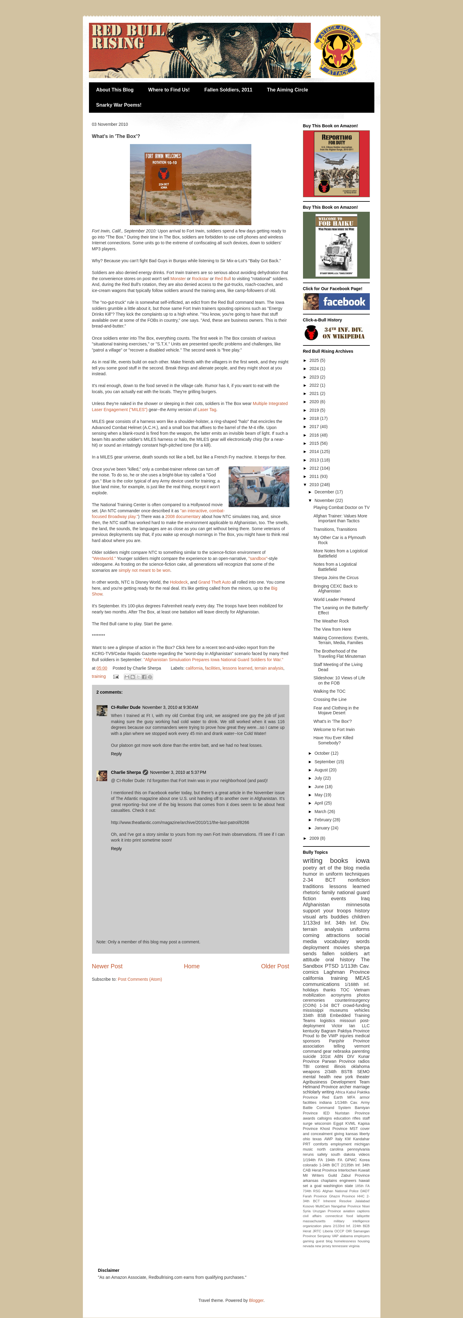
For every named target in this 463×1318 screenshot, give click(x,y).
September (325, 761)
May (319, 794)
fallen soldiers (340, 953)
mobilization (314, 995)
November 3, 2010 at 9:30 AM (170, 707)
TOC (344, 989)
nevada (308, 1246)
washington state (338, 1186)
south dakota (343, 1154)
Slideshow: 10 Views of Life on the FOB (339, 680)
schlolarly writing (318, 1092)
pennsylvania (358, 1149)
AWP (328, 1139)
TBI (306, 1066)
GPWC (351, 1160)
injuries (346, 1035)
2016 (314, 435)
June (320, 786)
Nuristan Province (352, 1113)
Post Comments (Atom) (140, 979)
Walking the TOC (329, 691)
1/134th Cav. (346, 1102)
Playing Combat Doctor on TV (341, 507)
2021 (314, 393)
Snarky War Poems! (119, 105)
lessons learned (237, 668)
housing (363, 1241)
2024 (314, 368)
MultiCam (322, 1206)
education (342, 1118)
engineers (347, 1181)
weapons (311, 1071)
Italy (338, 1139)
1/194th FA (313, 1160)
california (194, 668)
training (99, 676)
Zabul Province (355, 1175)
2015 (314, 443)
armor (365, 1097)
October (323, 753)
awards (309, 1118)
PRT (307, 1144)
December (325, 491)
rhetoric (311, 892)
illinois (340, 1066)
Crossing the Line (329, 699)
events (338, 898)
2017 (314, 426)
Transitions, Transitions (335, 529)
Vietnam (361, 989)
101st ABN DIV (337, 1056)
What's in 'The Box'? (332, 721)
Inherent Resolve (337, 1201)
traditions (313, 886)
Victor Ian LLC (350, 1025)
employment (341, 1144)
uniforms (359, 929)
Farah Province (315, 1196)
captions (363, 1211)
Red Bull (223, 278)
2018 (314, 418)
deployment (316, 947)
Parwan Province (338, 1061)
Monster (178, 278)
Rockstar (200, 278)
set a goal (312, 1186)
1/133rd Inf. (317, 923)
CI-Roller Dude (126, 707)
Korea (364, 1160)
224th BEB (360, 1226)
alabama (346, 1236)
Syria (307, 1211)
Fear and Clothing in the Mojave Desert (336, 710)
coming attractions (326, 935)
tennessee (340, 1246)
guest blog (324, 1241)
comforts (320, 1144)
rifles (356, 1118)
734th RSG (312, 1191)
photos (363, 995)
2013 (314, 460)
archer (345, 1086)
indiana (325, 1102)
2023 (314, 377)
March (321, 811)
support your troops (327, 911)
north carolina (330, 1149)
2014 (314, 451)
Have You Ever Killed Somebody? (333, 740)
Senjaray (324, 1236)
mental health (317, 1076)
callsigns (324, 1118)
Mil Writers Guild (320, 1175)
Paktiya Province (354, 1030)
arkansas (310, 1181)
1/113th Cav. (355, 966)
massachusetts (314, 1221)
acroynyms (341, 995)
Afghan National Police (340, 1191)
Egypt (338, 1123)
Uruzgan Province (327, 1211)
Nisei (366, 1206)
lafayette (363, 1216)
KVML (350, 1123)
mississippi (313, 1010)
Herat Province (324, 1170)
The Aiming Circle (287, 89)
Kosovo (308, 1206)
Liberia (328, 1231)
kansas (352, 1134)
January (323, 827)
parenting (360, 1051)
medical (362, 1035)
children (361, 917)
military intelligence (351, 1221)
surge (308, 1123)
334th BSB (314, 1015)
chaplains (329, 1181)
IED (326, 1113)
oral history (340, 960)
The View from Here (332, 629)
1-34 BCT (329, 1005)
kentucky (311, 1030)
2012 (314, 468)
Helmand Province (320, 1086)
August (322, 769)
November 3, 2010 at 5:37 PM (178, 772)
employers (362, 1236)
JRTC (317, 1231)
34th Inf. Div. (353, 923)
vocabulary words (346, 941)
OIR (349, 1231)
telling (339, 1046)
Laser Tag (207, 409)
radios (363, 1061)
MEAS (362, 978)
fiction (309, 898)
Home (192, 966)
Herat (307, 1231)
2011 (314, 476)
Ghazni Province (342, 1196)
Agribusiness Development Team (336, 1081)
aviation (349, 1211)
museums (339, 1010)
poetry (310, 868)
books (339, 860)
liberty (364, 1134)
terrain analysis (269, 668)
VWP (333, 1035)
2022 (314, 385)
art (367, 953)
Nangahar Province (346, 1206)
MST (354, 1129)
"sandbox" (257, 558)
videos (364, 1154)
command (312, 1051)
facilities (212, 668)
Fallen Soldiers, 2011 (228, 89)
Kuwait (364, 1170)
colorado (310, 1165)
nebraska (342, 1051)
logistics (327, 1020)
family (328, 892)
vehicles (362, 1010)
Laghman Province (347, 972)
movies (342, 947)
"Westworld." (104, 558)
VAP (335, 1236)
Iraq (365, 898)
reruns (308, 1154)
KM (348, 1139)
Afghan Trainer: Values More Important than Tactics (340, 518)
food (349, 1216)
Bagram (328, 1030)
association (313, 1046)
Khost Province (333, 1129)
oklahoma (360, 1066)
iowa (362, 860)
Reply (116, 753)
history (362, 911)
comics (311, 972)
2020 (314, 401)
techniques (357, 874)
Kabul (351, 1092)
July (319, 778)
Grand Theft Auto (214, 582)
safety (322, 1154)
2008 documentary (182, 516)
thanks (329, 989)
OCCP (339, 1231)
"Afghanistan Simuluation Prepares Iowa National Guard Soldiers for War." (213, 659)
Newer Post (107, 966)
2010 (314, 484)
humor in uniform (323, 874)
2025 (314, 360)
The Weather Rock (331, 621)
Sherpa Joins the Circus (336, 577)
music (308, 1149)
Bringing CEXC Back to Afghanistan (335, 589)
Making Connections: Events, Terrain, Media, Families (340, 640)
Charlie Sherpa (126, 772)
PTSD (332, 966)
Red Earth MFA (338, 1097)
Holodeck (179, 582)
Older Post (275, 966)
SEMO (363, 1071)
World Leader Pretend (334, 599)
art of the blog (336, 868)
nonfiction (359, 880)
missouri (348, 1020)
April (319, 803)
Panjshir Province (349, 1040)
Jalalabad (362, 1201)
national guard (353, 892)
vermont (362, 1046)
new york (343, 1076)
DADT (364, 1191)
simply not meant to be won (144, 570)
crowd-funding (356, 1005)
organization (312, 1226)
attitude (311, 960)
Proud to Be (315, 1035)
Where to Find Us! (169, 89)
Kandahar (361, 1139)
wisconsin (323, 1123)
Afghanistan (316, 905)
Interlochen (347, 1170)
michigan (361, 1144)
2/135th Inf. (351, 1165)
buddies (340, 917)
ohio (306, 1139)
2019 (314, 410)
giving (339, 1134)
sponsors (311, 1040)
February (324, 819)
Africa (340, 1092)
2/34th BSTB (338, 1071)
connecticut (334, 1216)
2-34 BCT (319, 880)
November (325, 500)
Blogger (256, 1300)
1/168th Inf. (357, 984)
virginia (354, 1246)
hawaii (364, 1181)
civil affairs (312, 1216)
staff (366, 1118)
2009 (314, 838)
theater (363, 1076)
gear (327, 1051)
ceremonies (314, 1000)
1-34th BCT (329, 1165)
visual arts (315, 917)
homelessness (345, 1241)
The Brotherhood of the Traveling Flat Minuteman (339, 654)
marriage (361, 1086)
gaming (308, 1241)
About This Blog (115, 89)
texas (317, 1139)
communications (321, 984)
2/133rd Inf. (342, 1226)
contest (322, 1066)
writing (313, 860)
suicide (309, 1056)
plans (327, 1226)
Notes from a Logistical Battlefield (334, 567)
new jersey (323, 1246)
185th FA (362, 1186)
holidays (310, 989)
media (363, 868)
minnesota (357, 905)
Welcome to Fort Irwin (334, 729)
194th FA (333, 1160)
